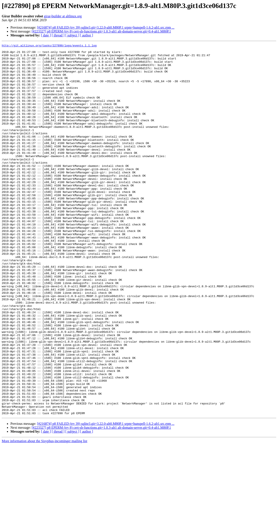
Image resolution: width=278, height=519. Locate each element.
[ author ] (86, 35)
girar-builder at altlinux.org (63, 16)
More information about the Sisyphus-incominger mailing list (44, 515)
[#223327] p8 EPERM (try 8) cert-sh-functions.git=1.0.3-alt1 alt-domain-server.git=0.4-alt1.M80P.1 (101, 31)
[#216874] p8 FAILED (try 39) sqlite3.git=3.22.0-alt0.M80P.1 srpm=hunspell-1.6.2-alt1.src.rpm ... (105, 27)
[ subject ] (72, 35)
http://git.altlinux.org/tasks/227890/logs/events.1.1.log (49, 46)
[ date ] (46, 35)
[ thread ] (58, 35)
